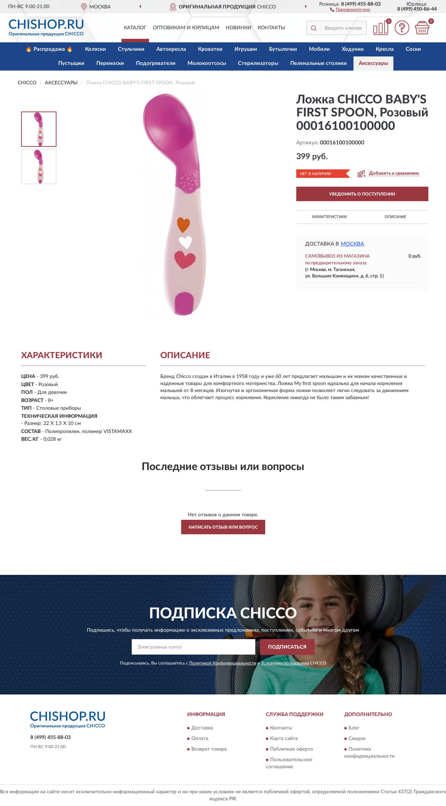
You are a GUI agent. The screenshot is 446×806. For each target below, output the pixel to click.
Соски (413, 49)
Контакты (271, 27)
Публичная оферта (291, 749)
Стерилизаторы (258, 63)
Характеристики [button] (329, 217)
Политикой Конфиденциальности (222, 663)
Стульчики (131, 49)
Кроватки (210, 49)
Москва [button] (352, 244)
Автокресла (171, 49)
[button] (350, 9)
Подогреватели (156, 63)
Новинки (238, 27)
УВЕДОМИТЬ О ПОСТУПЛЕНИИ (362, 194)
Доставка (202, 728)
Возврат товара (209, 749)
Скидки (357, 738)
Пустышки (71, 63)
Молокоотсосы (207, 63)
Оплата (199, 738)
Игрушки (245, 49)
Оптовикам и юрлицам (186, 27)
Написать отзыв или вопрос (223, 527)
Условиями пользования (285, 663)
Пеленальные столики (318, 63)
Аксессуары (373, 63)
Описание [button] (395, 217)
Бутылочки (283, 49)
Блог (354, 728)
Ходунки (353, 49)
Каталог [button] (135, 27)
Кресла (385, 49)
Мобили (319, 49)
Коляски (95, 49)
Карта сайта (284, 738)
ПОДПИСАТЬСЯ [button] (287, 647)
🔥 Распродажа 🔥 (49, 49)
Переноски (110, 63)
